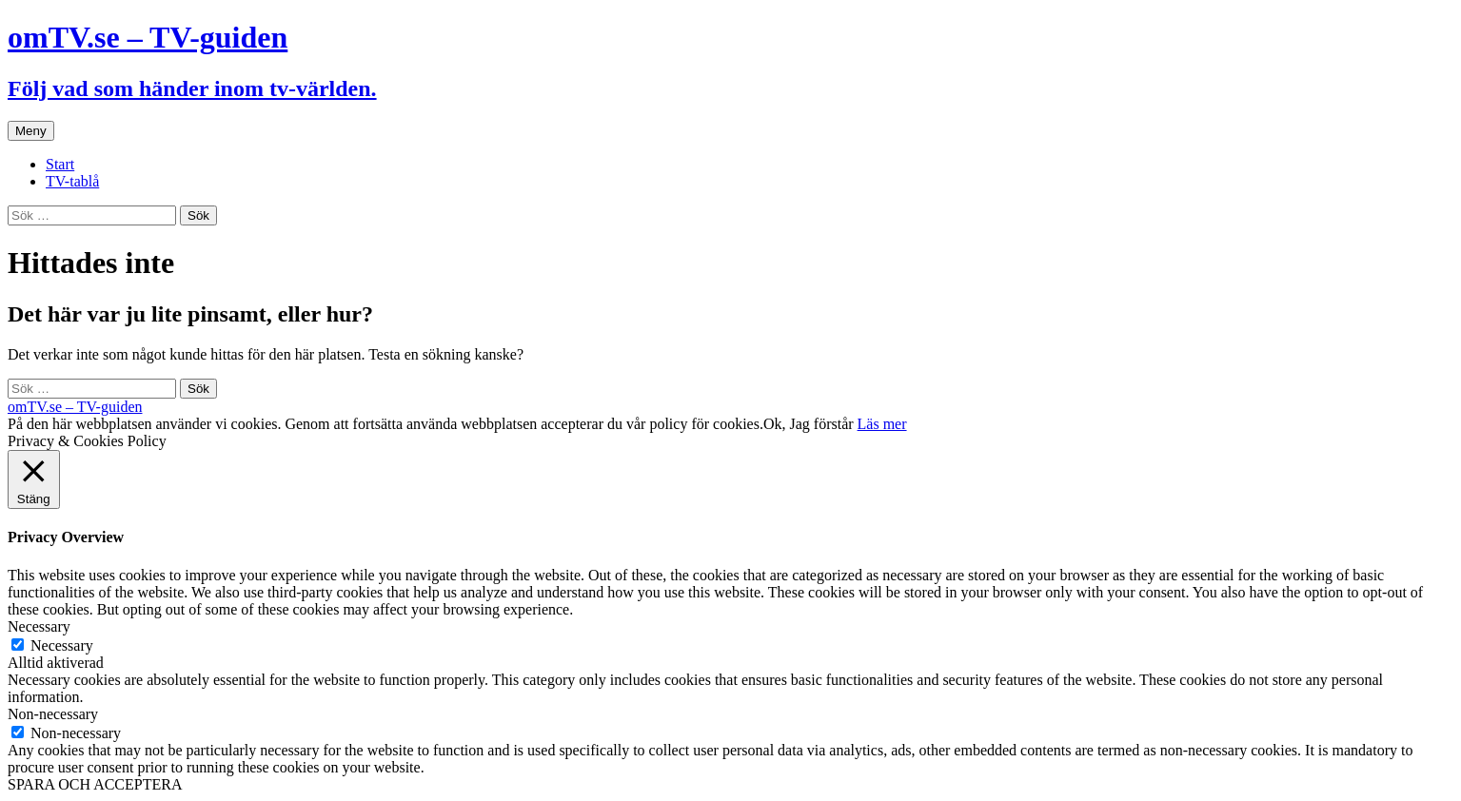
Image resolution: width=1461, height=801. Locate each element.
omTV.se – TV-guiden (75, 407)
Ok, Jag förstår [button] (808, 424)
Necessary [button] (39, 626)
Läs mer (882, 424)
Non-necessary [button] (53, 714)
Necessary (61, 645)
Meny (31, 131)
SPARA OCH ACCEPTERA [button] (95, 784)
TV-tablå (72, 181)
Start (60, 164)
